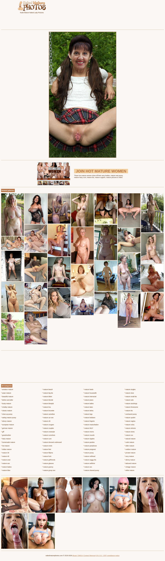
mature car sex (48, 417)
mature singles (130, 389)
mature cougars (48, 425)
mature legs (87, 414)
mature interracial (89, 396)
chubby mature (6, 407)
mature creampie (48, 432)
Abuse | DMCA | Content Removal (84, 555)
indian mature (6, 449)
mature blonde (47, 400)
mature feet (46, 449)
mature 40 (5, 456)
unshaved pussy (130, 414)
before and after (7, 400)
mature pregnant (89, 449)
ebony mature (6, 421)
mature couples (48, 428)
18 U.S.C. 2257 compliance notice (107, 555)
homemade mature (8, 442)
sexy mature (129, 456)
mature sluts (129, 393)
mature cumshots (48, 435)
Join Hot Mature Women (101, 171)
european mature (7, 425)
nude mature (129, 442)
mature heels (88, 389)
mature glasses (48, 463)
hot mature (5, 446)
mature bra (46, 407)
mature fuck (46, 456)
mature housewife (90, 393)
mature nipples (88, 439)
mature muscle (88, 435)
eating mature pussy (8, 417)
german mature (7, 428)
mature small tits (130, 396)
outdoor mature (130, 449)
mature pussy (88, 453)
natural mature (130, 439)
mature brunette (48, 410)
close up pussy (6, 414)
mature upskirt (129, 417)
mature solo (129, 400)
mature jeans (88, 400)
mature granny (47, 467)
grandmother (6, 435)
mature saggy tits (89, 460)
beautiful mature (7, 396)
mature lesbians (89, 417)
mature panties (89, 442)
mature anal (5, 460)
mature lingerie (89, 421)
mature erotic (47, 446)
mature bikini (47, 396)
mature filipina (47, 453)
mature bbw (5, 470)
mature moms (88, 432)
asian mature (6, 393)
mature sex (87, 467)
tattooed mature (130, 463)
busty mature (6, 403)
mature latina (88, 410)
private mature (129, 453)
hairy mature (6, 439)
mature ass (5, 463)
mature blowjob (48, 403)
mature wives (129, 432)
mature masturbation (91, 425)
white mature (129, 470)
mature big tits (47, 393)
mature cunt (46, 439)
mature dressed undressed (52, 442)
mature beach (47, 389)
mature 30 (5, 453)
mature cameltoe (48, 414)
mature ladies (88, 403)
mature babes (6, 467)
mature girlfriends (48, 460)
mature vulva (129, 425)
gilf (2, 432)
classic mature (6, 410)
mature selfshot (89, 463)
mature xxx (128, 435)
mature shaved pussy (91, 470)
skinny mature (129, 460)
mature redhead (89, 456)
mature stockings (130, 403)
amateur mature (7, 389)
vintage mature (130, 467)
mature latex (88, 407)
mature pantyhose (90, 446)
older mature (129, 446)
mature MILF (88, 428)
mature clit (46, 421)
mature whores (130, 428)
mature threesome (131, 407)
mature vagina (129, 421)
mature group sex (48, 470)
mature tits (128, 410)
